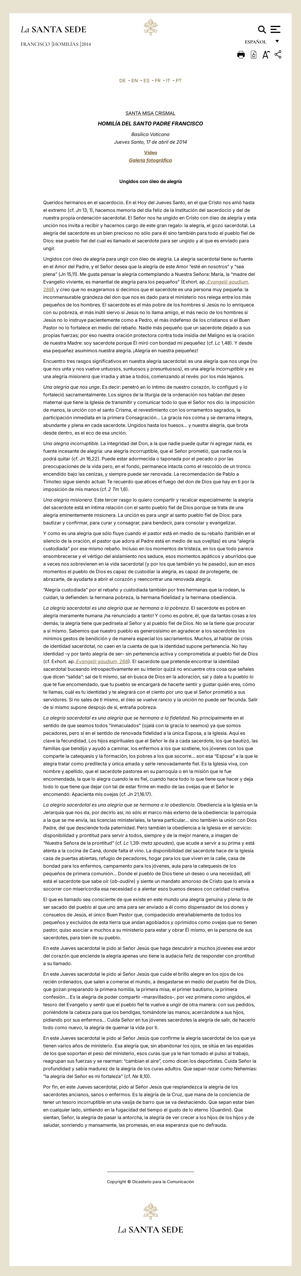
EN (134, 80)
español (258, 43)
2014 (86, 44)
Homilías (66, 44)
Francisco (36, 44)
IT (168, 80)
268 (101, 661)
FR (157, 80)
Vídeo (150, 152)
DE (122, 80)
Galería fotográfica (150, 160)
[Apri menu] (274, 29)
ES (146, 80)
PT (179, 80)
